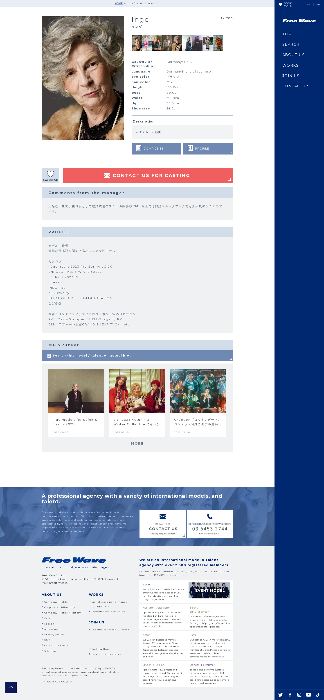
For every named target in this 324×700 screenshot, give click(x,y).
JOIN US (291, 76)
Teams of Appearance (107, 654)
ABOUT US (293, 55)
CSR (47, 640)
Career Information (58, 645)
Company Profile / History (62, 612)
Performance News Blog (108, 611)
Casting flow (100, 649)
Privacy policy (54, 634)
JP (308, 4)
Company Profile (56, 601)
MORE (137, 443)
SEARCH (290, 44)
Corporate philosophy (59, 607)
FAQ (47, 618)
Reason (49, 623)
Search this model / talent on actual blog (92, 355)
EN (318, 4)
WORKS (290, 65)
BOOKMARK (288, 4)
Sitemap (50, 651)
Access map (52, 629)
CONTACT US (296, 86)
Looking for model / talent (110, 629)
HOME (119, 3)
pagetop (11, 687)
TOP (287, 34)
